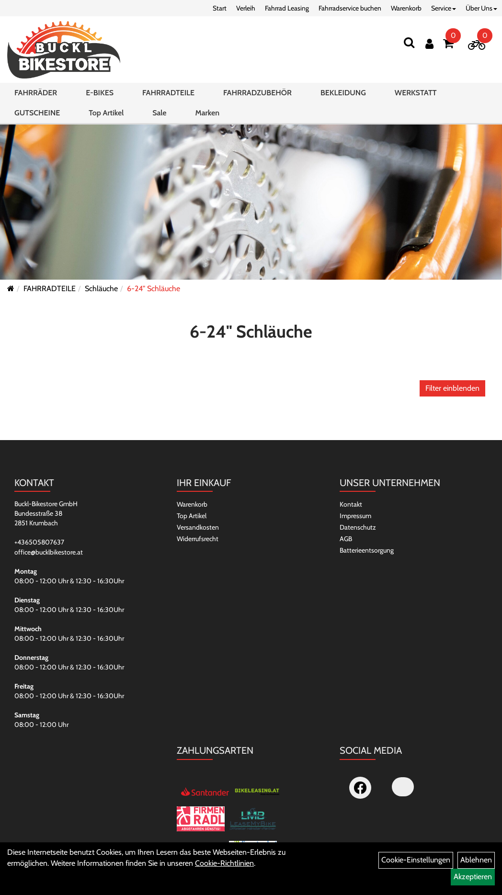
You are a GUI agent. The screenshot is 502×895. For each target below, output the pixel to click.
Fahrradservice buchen (350, 8)
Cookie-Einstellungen (415, 859)
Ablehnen (476, 859)
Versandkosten (198, 527)
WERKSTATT (416, 92)
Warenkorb (406, 8)
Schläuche (101, 288)
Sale (159, 112)
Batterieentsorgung (367, 550)
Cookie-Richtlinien (224, 863)
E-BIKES (100, 92)
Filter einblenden (452, 388)
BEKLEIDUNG (343, 92)
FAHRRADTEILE (168, 92)
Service (443, 8)
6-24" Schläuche (153, 288)
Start (220, 8)
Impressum (355, 515)
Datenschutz (358, 527)
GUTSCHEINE (37, 112)
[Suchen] (409, 42)
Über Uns (481, 8)
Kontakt (351, 504)
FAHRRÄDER (35, 92)
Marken (207, 112)
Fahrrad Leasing (287, 8)
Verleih (245, 8)
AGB (346, 538)
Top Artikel (106, 112)
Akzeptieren (473, 876)
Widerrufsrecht (197, 538)
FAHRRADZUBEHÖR (257, 92)
